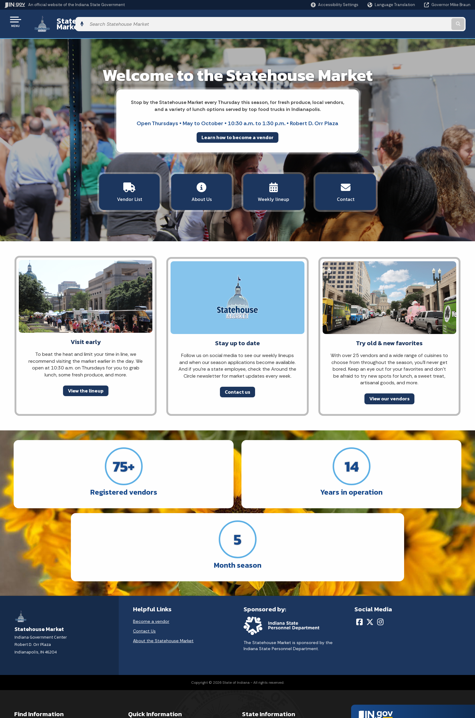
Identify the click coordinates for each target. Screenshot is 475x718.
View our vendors (389, 389)
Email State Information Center (46, 650)
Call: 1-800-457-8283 (35, 682)
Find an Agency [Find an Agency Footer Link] (29, 671)
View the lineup (86, 382)
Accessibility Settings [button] (377, 647)
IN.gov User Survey (146, 639)
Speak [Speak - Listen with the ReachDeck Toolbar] (375, 675)
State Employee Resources (155, 693)
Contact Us (144, 544)
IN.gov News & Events (263, 650)
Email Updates (256, 660)
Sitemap (136, 671)
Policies (135, 660)
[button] (334, 5)
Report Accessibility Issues (383, 657)
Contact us (237, 383)
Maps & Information (261, 639)
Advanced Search (146, 650)
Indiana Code (255, 671)
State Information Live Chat (42, 639)
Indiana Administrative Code (270, 682)
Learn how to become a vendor (237, 132)
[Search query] (416, 22)
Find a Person (27, 660)
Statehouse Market (83, 21)
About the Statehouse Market (163, 554)
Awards (249, 693)
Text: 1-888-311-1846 (36, 693)
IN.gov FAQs (139, 682)
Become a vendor (151, 534)
